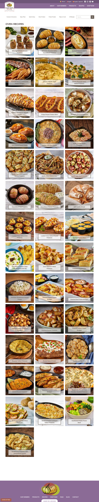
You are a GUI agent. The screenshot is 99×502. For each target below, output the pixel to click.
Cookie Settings (6, 499)
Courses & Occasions (12, 17)
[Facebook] (85, 1)
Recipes (81, 6)
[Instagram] (88, 1)
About (52, 6)
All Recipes (72, 17)
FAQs (61, 497)
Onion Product (42, 17)
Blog (68, 497)
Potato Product (52, 17)
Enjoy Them (23, 17)
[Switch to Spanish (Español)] (78, 2)
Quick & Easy (32, 17)
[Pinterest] (90, 1)
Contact (75, 497)
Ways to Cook (62, 17)
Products (72, 6)
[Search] (92, 17)
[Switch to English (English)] (69, 2)
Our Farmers (61, 6)
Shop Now (90, 6)
